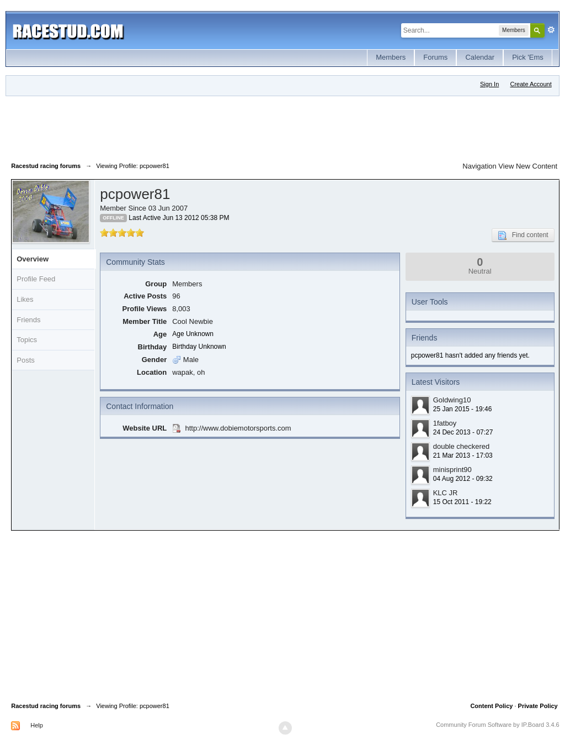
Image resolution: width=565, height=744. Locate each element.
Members (391, 57)
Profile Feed (36, 279)
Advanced (551, 29)
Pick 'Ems (527, 57)
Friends (28, 320)
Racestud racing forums (46, 706)
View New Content (527, 166)
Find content (523, 235)
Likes (25, 299)
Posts (26, 360)
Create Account (531, 84)
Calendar (479, 57)
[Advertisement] (212, 126)
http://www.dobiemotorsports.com (238, 428)
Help (36, 725)
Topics (27, 340)
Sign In (489, 84)
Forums (435, 57)
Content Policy (491, 706)
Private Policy (538, 706)
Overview (33, 259)
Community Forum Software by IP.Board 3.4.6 (497, 724)
